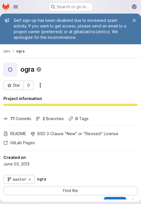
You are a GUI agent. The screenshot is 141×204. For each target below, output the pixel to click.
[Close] (134, 20)
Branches (50, 118)
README (14, 133)
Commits (17, 118)
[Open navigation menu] (15, 6)
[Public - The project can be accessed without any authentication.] (39, 69)
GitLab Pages (19, 142)
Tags (78, 118)
